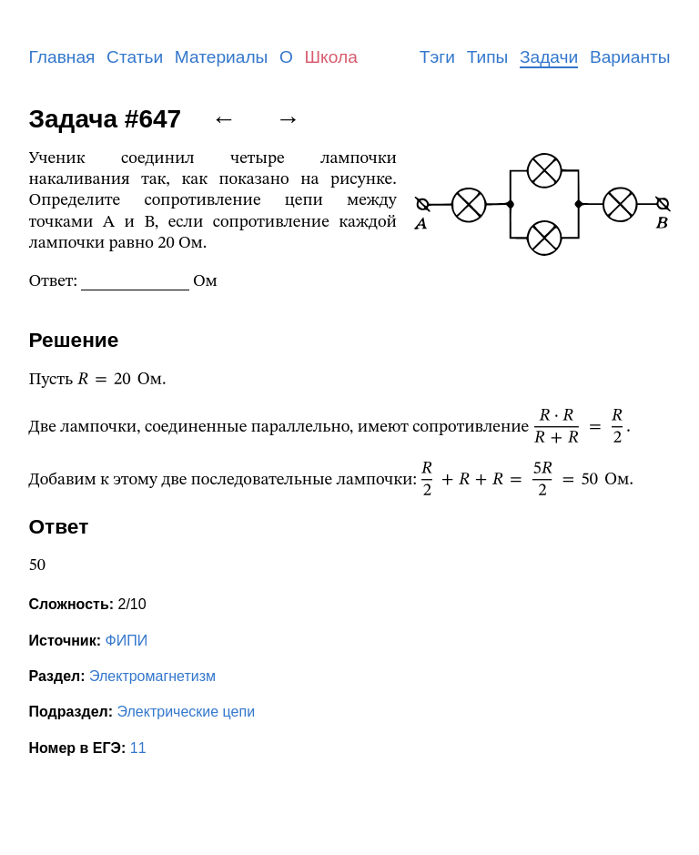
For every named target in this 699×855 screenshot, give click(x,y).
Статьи (134, 56)
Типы (488, 56)
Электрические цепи (186, 711)
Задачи (549, 56)
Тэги (437, 56)
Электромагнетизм (152, 676)
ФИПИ (126, 640)
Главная (62, 56)
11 (138, 748)
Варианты (630, 56)
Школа (331, 56)
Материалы (221, 56)
